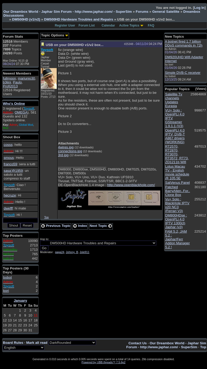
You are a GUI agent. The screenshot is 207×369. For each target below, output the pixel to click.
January (20, 300)
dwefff (8, 208)
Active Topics (129, 25)
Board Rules (13, 343)
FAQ (151, 25)
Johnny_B (72, 252)
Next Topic (101, 226)
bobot (7, 277)
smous (9, 158)
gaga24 (59, 252)
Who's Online (14, 104)
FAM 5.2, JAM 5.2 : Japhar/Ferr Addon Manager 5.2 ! (177, 239)
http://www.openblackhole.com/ (131, 185)
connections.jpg (70, 151)
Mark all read (37, 343)
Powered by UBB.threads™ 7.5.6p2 (104, 362)
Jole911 (84, 252)
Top (46, 217)
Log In (199, 8)
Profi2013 (10, 86)
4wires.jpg (66, 147)
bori (6, 291)
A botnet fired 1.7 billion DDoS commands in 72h (183, 43)
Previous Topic (55, 226)
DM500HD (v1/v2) (26, 19)
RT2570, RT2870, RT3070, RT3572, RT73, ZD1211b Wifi (177, 154)
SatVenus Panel (177, 182)
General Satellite (165, 12)
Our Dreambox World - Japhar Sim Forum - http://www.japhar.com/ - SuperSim (67, 12)
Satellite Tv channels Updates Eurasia (173, 100)
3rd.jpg (63, 155)
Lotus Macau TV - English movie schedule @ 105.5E (177, 172)
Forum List (87, 25)
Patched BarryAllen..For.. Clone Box (177, 191)
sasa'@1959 (13, 171)
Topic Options (54, 35)
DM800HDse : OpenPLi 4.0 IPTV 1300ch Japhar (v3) (176, 221)
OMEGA (21, 112)
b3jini (7, 82)
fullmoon (9, 78)
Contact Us (137, 343)
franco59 (10, 164)
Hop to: (44, 239)
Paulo (17, 82)
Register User (65, 25)
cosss (8, 145)
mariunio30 (26, 78)
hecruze (10, 195)
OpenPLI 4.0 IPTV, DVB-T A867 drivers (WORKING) (175, 136)
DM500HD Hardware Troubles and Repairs (78, 19)
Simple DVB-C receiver (182, 73)
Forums (142, 12)
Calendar (108, 25)
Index (80, 226)
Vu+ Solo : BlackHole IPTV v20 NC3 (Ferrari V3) (177, 205)
